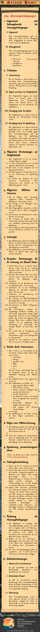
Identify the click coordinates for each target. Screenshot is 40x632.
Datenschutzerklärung (21, 457)
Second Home (22, 1)
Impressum (20, 619)
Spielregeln (20, 626)
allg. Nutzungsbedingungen (26, 621)
